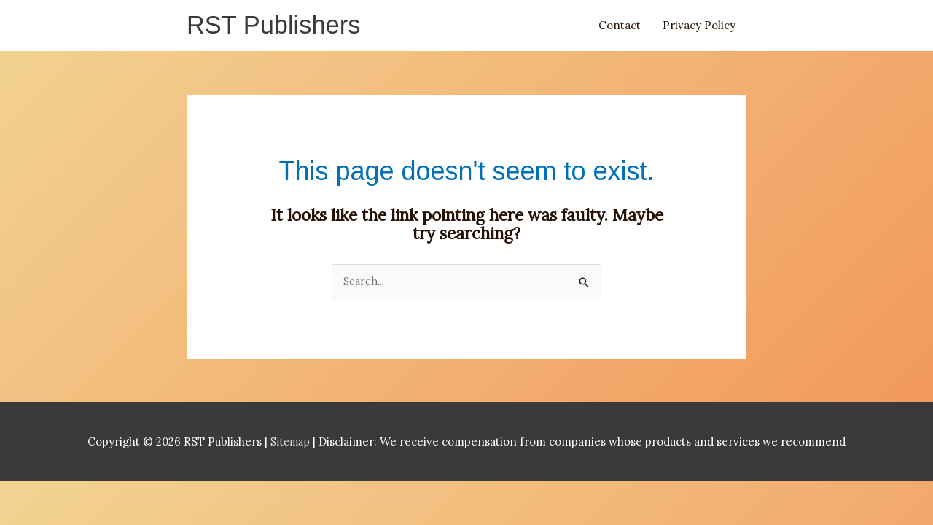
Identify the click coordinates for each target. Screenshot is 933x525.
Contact (619, 27)
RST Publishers (277, 27)
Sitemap (292, 445)
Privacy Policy (699, 27)
